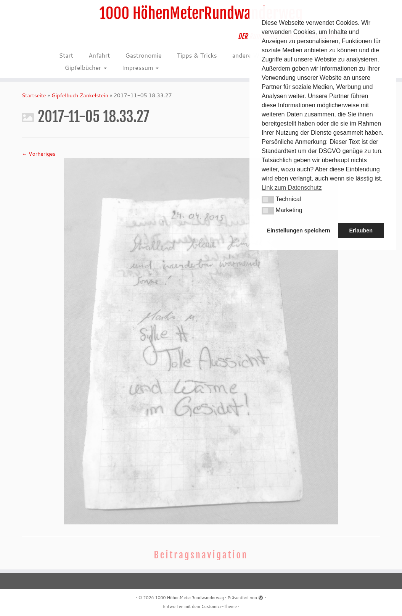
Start (66, 55)
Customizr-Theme (219, 606)
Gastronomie (143, 55)
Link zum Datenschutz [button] (292, 187)
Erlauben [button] (361, 230)
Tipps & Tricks (197, 55)
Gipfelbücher (86, 67)
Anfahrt (99, 55)
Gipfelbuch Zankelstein (79, 95)
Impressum (140, 67)
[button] (268, 199)
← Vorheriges (38, 154)
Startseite (34, 95)
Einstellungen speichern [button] (298, 230)
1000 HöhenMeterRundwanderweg (201, 13)
